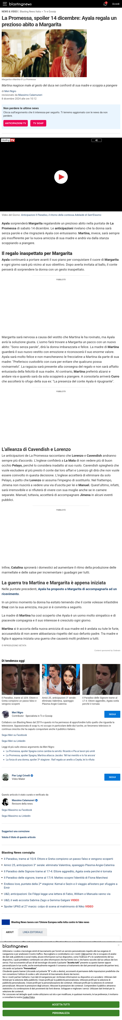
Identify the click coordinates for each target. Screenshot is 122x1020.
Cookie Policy (29, 997)
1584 (83, 954)
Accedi (115, 4)
